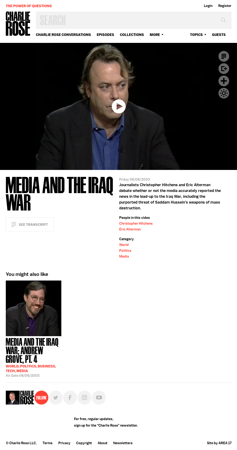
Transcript (223, 56)
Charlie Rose (18, 24)
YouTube (99, 398)
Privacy (64, 443)
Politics (125, 250)
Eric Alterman (130, 229)
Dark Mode (223, 93)
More (155, 34)
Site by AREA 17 (219, 443)
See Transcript (33, 224)
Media (124, 256)
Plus (223, 81)
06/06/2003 (33, 357)
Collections (132, 34)
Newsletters (123, 443)
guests (219, 34)
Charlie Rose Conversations (63, 34)
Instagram (84, 398)
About (102, 443)
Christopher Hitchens (136, 223)
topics (196, 34)
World (124, 245)
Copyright (84, 443)
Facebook (70, 398)
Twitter (56, 398)
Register (224, 5)
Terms (48, 443)
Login (208, 5)
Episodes (105, 34)
